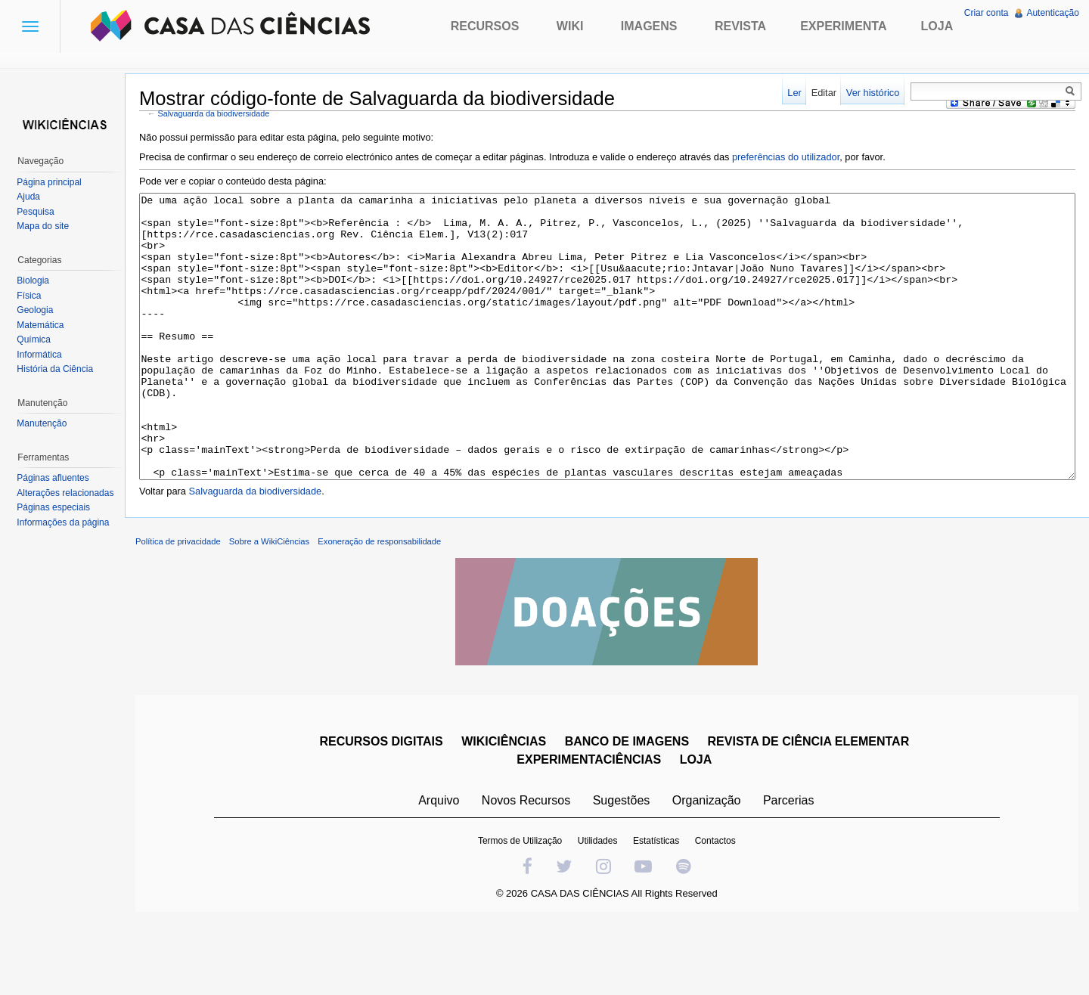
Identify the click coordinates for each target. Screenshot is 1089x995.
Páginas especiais (58, 507)
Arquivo (443, 867)
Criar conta (984, 13)
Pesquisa (39, 211)
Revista (740, 26)
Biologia (37, 280)
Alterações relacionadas (69, 493)
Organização (710, 867)
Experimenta (843, 26)
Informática (43, 354)
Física (33, 295)
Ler (790, 92)
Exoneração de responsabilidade (392, 608)
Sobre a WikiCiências (282, 608)
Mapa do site (47, 226)
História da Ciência (59, 369)
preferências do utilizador (798, 159)
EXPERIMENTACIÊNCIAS (593, 826)
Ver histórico (868, 92)
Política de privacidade (191, 608)
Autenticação (1051, 13)
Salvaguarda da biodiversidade (227, 115)
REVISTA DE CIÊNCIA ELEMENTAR (813, 808)
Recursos (485, 26)
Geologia (39, 310)
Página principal (53, 182)
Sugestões (625, 867)
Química (38, 339)
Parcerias (793, 867)
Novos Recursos (530, 867)
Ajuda (33, 196)
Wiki (570, 26)
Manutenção (46, 423)
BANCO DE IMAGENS (631, 808)
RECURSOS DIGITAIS (385, 808)
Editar (819, 92)
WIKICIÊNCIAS (508, 808)
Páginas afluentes (57, 478)
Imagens (649, 26)
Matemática (44, 325)
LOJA (700, 826)
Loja (937, 26)
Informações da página (67, 522)
